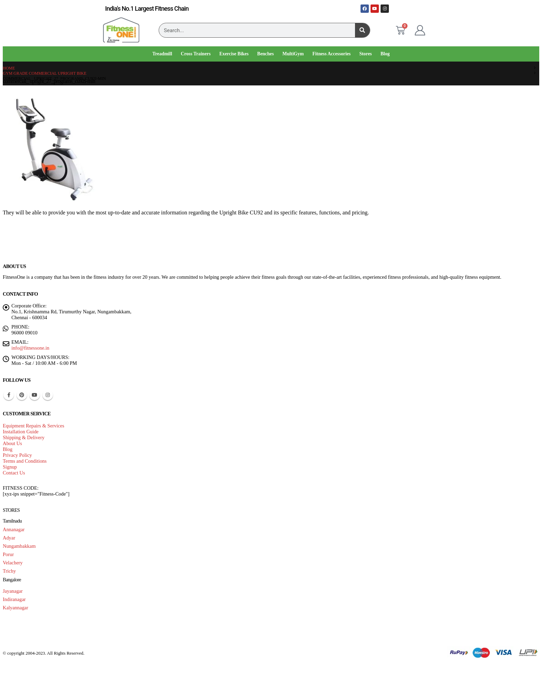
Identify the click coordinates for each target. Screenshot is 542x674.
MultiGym (293, 53)
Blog (385, 53)
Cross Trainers (196, 53)
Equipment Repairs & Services (33, 425)
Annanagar (14, 529)
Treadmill (162, 53)
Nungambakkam (19, 546)
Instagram (48, 395)
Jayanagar (13, 591)
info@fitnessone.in (30, 348)
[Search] (362, 30)
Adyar (9, 538)
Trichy (9, 571)
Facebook (8, 395)
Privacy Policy (17, 455)
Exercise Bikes (234, 53)
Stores (365, 53)
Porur (8, 554)
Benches (265, 53)
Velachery (13, 562)
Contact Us (14, 473)
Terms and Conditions (25, 461)
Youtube (34, 395)
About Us (12, 443)
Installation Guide (21, 431)
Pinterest (22, 395)
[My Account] (420, 30)
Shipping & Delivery (24, 437)
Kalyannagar (15, 607)
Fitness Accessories (331, 53)
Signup (10, 467)
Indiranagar (14, 599)
